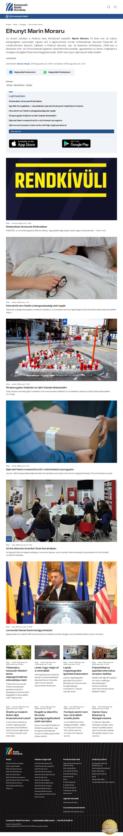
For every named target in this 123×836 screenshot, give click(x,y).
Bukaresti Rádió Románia (43, 788)
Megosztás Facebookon (25, 72)
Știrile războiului (68, 776)
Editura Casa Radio (69, 768)
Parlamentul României (99, 774)
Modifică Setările (65, 820)
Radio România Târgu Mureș (44, 783)
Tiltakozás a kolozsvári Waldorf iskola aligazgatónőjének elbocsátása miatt (18, 672)
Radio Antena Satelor (13, 766)
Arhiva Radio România (70, 771)
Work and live (67, 793)
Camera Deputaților (98, 779)
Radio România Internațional (15, 777)
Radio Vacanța (39, 797)
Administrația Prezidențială (101, 768)
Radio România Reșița (42, 780)
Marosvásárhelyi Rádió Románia (45, 794)
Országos (23, 24)
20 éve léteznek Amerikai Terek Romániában (61, 518)
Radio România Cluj (41, 769)
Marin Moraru (19, 85)
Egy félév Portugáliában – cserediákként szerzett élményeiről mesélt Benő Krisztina (61, 106)
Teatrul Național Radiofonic (15, 785)
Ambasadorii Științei (70, 790)
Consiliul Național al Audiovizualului (103, 782)
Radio (65, 779)
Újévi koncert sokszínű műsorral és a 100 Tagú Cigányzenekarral (61, 125)
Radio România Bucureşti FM (44, 766)
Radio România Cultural (14, 769)
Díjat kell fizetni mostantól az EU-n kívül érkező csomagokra (61, 120)
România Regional (69, 782)
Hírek (15, 24)
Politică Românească (70, 774)
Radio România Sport (13, 774)
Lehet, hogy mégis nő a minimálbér (47, 666)
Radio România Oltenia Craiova (45, 774)
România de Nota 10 (69, 788)
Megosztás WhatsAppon (59, 72)
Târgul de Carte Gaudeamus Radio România (72, 764)
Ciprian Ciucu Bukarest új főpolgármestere (104, 720)
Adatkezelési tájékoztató (43, 820)
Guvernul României (98, 771)
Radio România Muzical (14, 771)
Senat (94, 776)
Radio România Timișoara (43, 785)
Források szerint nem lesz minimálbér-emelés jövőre (76, 720)
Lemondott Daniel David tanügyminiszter (61, 598)
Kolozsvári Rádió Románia (43, 791)
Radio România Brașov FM (43, 763)
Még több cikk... (16, 131)
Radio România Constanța (43, 771)
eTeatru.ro (9, 788)
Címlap (8, 24)
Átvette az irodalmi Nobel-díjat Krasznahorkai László (18, 720)
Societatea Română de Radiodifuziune (99, 764)
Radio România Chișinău (14, 783)
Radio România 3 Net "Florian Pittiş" (17, 780)
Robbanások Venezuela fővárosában (61, 101)
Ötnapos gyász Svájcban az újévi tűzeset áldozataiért (61, 115)
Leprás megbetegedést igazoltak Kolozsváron (75, 669)
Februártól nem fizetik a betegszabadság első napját (61, 111)
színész (29, 85)
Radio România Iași (41, 777)
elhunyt (9, 85)
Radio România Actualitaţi (14, 763)
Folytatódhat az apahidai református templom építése (104, 669)
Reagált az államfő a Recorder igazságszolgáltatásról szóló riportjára (47, 720)
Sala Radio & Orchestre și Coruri (73, 811)
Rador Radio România (70, 802)
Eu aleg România (68, 785)
